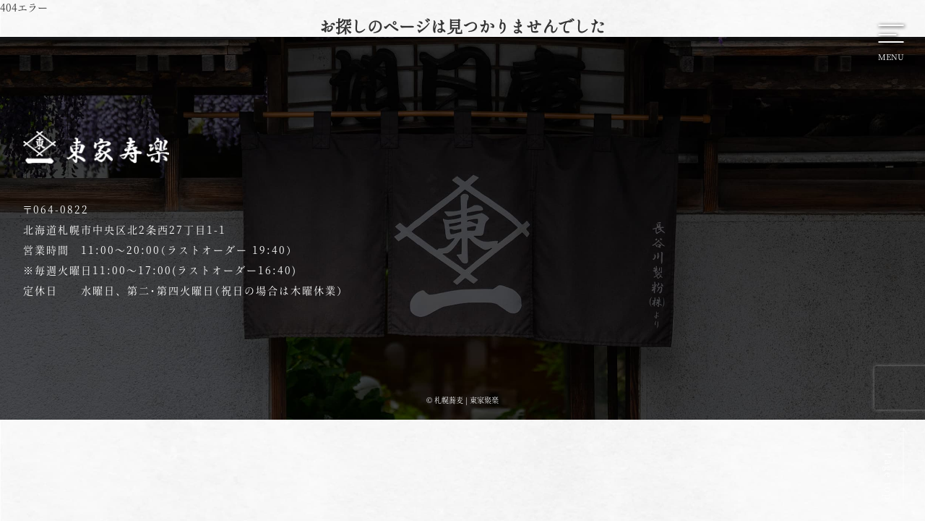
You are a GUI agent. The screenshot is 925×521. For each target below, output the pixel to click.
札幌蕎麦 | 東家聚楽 (466, 399)
